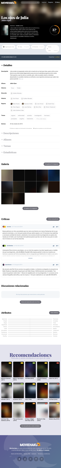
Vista (23, 47)
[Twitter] (18, 460)
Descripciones (11, 134)
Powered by (54, 57)
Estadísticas (9, 153)
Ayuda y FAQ (27, 455)
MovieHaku (30, 445)
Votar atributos (54, 313)
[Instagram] (30, 460)
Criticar (53, 219)
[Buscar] (38, 2)
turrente (9, 227)
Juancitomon (8, 265)
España (18, 25)
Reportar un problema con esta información (42, 129)
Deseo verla (52, 49)
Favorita (38, 47)
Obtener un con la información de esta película (20, 129)
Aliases (7, 140)
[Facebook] (24, 460)
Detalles (7, 65)
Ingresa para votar (7, 48)
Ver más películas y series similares (30, 426)
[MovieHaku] (9, 2)
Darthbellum (10, 246)
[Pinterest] (36, 460)
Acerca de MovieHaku (16, 455)
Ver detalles (13, 38)
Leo (22, 79)
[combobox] (30, 2)
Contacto (34, 455)
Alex (22, 451)
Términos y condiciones (44, 455)
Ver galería (51, 164)
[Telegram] (42, 460)
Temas (7, 146)
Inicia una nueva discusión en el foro (30, 302)
